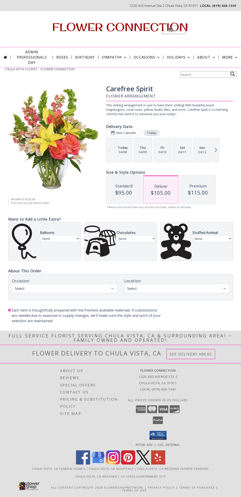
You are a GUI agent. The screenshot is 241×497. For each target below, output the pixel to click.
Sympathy (114, 57)
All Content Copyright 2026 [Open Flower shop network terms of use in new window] (77, 487)
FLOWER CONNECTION (120, 27)
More (230, 57)
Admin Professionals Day (32, 57)
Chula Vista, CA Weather (96, 476)
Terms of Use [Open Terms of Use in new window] (134, 490)
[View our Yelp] (158, 463)
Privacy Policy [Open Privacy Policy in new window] (161, 487)
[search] (232, 74)
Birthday (84, 57)
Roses (62, 57)
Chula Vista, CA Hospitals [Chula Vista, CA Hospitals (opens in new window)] (111, 468)
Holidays (179, 57)
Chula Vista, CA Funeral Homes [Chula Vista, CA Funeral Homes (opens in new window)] (58, 468)
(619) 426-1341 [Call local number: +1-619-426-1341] (224, 5)
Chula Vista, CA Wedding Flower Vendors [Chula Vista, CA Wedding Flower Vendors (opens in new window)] (173, 468)
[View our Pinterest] (128, 463)
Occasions (147, 57)
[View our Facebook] (83, 463)
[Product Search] (204, 74)
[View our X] (143, 463)
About (206, 57)
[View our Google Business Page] (98, 463)
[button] (174, 29)
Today (151, 133)
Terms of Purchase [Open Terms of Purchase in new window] (197, 487)
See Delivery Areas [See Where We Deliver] (191, 354)
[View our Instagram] (113, 463)
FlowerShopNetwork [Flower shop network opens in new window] (124, 487)
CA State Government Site (143, 476)
